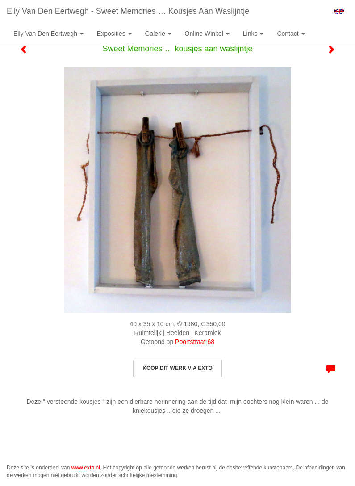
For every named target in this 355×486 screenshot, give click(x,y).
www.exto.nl (85, 468)
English (339, 11)
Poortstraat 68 (194, 341)
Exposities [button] (114, 33)
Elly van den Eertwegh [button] (48, 33)
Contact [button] (291, 33)
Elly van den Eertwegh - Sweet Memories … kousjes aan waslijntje (128, 11)
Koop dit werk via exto (177, 368)
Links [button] (253, 33)
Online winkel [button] (207, 33)
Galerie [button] (158, 33)
